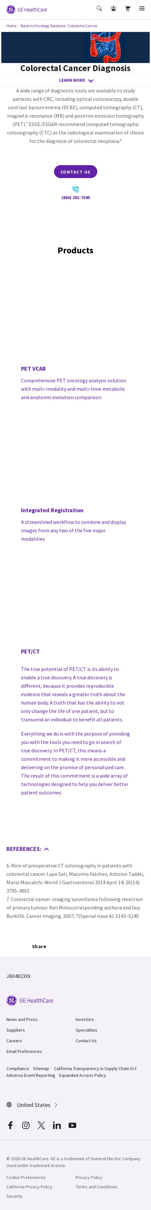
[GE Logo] (26, 9)
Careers (14, 1041)
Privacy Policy (89, 1177)
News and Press (22, 1019)
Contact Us (75, 172)
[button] (100, 13)
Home (11, 25)
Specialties (86, 1030)
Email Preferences (24, 1051)
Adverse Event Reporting (30, 1075)
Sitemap (41, 1068)
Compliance (17, 1068)
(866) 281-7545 (75, 193)
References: (27, 849)
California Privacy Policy (29, 1187)
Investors (85, 1019)
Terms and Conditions (96, 1187)
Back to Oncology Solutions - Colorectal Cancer (59, 25)
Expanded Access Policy (82, 1075)
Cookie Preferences (26, 1177)
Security (14, 1196)
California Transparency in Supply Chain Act (95, 1068)
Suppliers (15, 1030)
